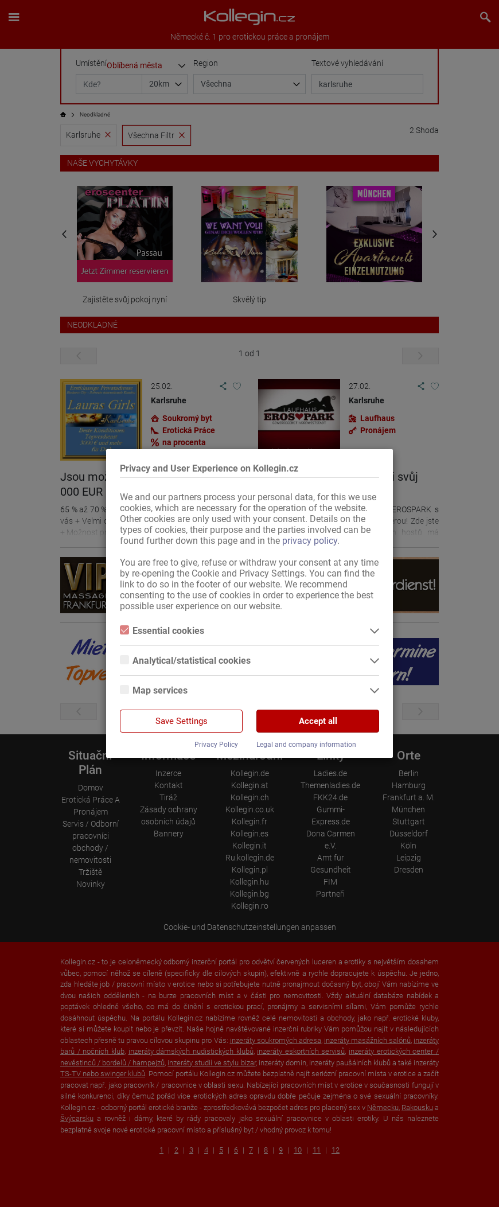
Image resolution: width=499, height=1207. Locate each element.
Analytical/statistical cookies (185, 660)
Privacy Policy (216, 745)
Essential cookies (162, 630)
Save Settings (181, 721)
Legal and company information (306, 745)
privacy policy (309, 540)
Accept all (318, 721)
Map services (154, 690)
